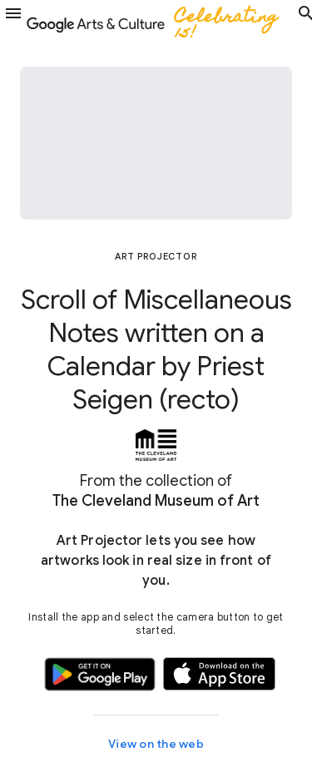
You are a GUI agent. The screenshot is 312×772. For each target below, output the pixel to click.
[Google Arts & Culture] (160, 23)
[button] (13, 23)
